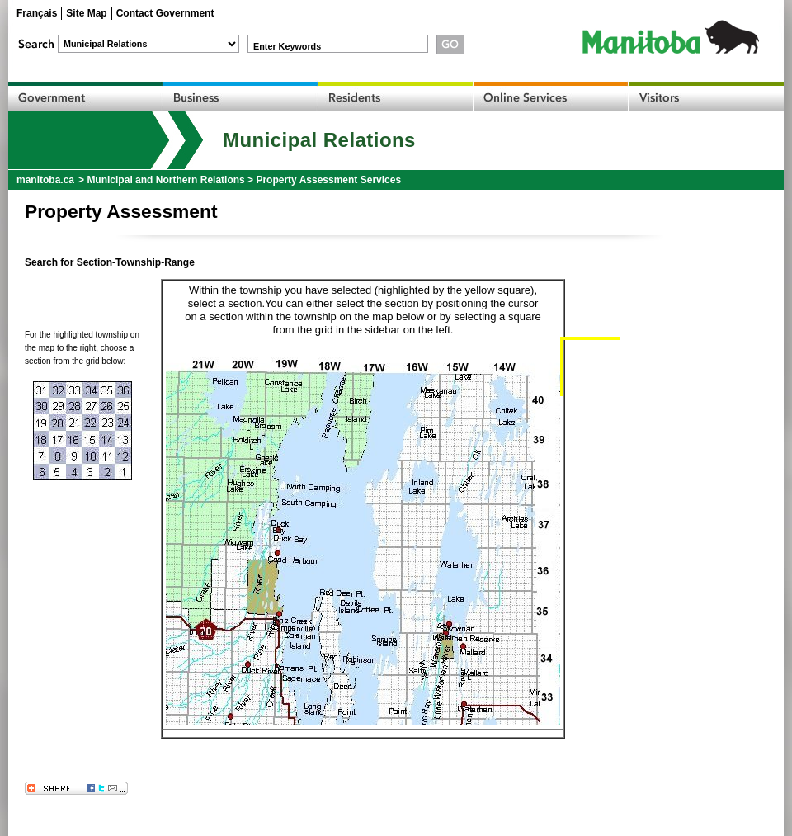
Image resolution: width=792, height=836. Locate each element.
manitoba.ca (45, 180)
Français (36, 13)
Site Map (86, 13)
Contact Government (165, 13)
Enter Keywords (287, 46)
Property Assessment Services (328, 180)
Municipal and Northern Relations (165, 180)
